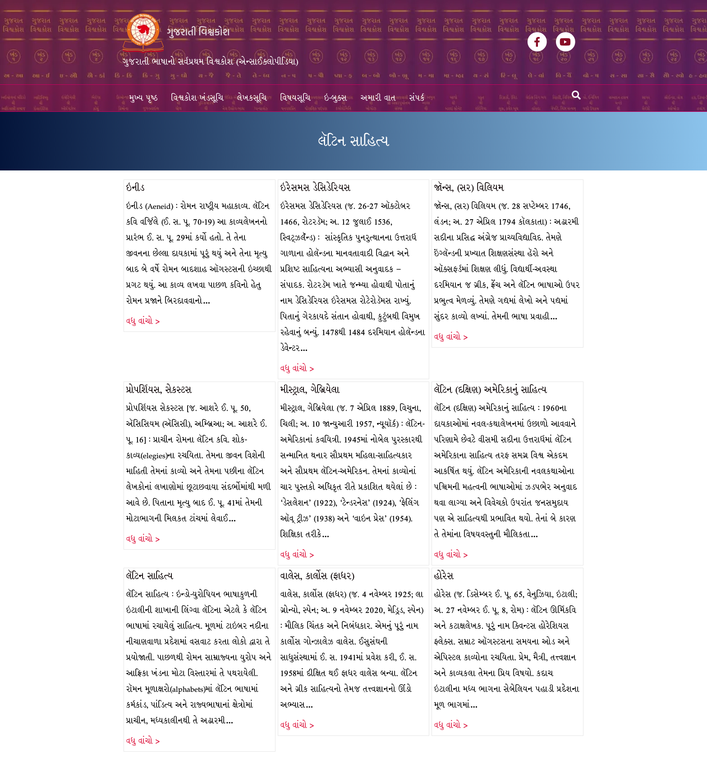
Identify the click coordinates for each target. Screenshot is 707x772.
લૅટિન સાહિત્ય (149, 576)
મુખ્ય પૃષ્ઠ (143, 98)
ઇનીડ (135, 188)
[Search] (576, 95)
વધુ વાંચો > (143, 321)
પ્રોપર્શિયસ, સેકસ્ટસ (159, 390)
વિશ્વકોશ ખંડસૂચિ (197, 98)
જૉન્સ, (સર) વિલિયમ (469, 188)
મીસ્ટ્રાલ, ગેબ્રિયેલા (310, 390)
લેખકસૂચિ (252, 98)
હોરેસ (444, 576)
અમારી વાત (378, 98)
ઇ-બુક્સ (335, 98)
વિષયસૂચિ (295, 98)
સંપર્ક (417, 98)
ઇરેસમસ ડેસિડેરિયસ (315, 188)
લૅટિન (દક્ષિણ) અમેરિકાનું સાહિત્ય (490, 390)
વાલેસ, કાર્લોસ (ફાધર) (317, 576)
